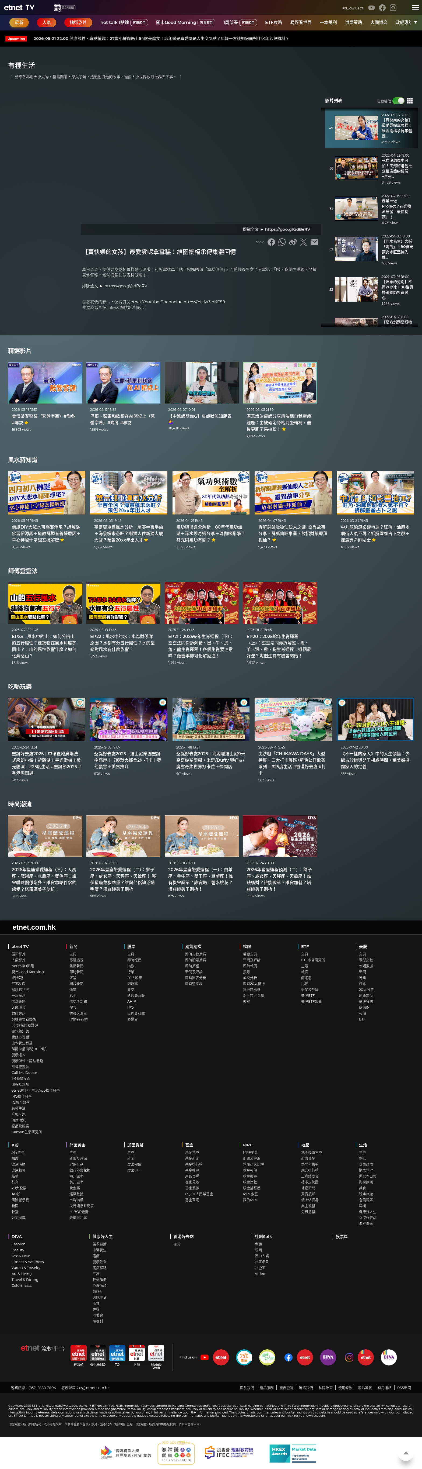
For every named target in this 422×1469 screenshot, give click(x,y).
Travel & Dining (25, 1279)
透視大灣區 (78, 1013)
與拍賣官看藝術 (24, 1019)
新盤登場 (308, 1158)
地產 (305, 1144)
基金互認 (192, 1200)
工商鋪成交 (310, 1176)
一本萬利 (328, 22)
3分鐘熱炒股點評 (25, 1025)
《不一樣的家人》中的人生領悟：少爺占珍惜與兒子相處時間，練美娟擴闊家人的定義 (375, 760)
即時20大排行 (254, 983)
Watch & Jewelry (26, 1267)
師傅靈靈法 (23, 571)
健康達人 (19, 1055)
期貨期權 (193, 946)
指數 (130, 966)
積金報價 (250, 1170)
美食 (362, 1188)
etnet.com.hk (33, 927)
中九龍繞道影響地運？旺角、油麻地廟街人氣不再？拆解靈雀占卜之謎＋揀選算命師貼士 (375, 534)
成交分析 (250, 977)
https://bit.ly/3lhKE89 (204, 301)
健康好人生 (368, 1211)
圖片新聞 (76, 983)
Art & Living (22, 1273)
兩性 (96, 1303)
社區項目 (262, 1262)
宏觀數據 (366, 966)
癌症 (96, 1256)
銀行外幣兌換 (79, 1170)
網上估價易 (310, 1200)
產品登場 (192, 1176)
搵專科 (98, 1321)
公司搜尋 (19, 1217)
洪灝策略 (353, 22)
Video (260, 1273)
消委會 (98, 1315)
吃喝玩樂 (20, 686)
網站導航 (365, 1387)
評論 (72, 977)
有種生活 (19, 1108)
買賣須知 (308, 1194)
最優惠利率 (78, 1217)
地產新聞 (308, 1188)
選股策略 (366, 1001)
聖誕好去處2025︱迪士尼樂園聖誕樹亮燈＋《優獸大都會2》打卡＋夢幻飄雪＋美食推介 (127, 760)
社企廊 (260, 1267)
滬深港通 (19, 1164)
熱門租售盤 (310, 1164)
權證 (247, 946)
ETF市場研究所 (313, 960)
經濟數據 (76, 1194)
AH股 (131, 1001)
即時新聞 (76, 972)
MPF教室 (250, 1194)
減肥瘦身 (100, 1297)
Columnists (21, 1285)
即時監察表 (194, 983)
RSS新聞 (404, 1387)
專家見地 (192, 1182)
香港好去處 (368, 1217)
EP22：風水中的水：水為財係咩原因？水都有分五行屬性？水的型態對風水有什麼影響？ (122, 643)
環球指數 (366, 960)
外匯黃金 (77, 1144)
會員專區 (366, 1200)
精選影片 (20, 350)
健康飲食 (100, 1262)
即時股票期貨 (195, 960)
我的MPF (250, 1200)
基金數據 (192, 1188)
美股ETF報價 (311, 1001)
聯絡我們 (306, 1387)
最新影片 (19, 954)
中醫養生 (100, 1250)
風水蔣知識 (23, 460)
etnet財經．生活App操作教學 (36, 1090)
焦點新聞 (76, 966)
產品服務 (267, 1387)
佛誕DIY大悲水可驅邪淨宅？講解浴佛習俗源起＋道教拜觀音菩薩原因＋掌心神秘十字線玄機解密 (46, 534)
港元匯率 (76, 1176)
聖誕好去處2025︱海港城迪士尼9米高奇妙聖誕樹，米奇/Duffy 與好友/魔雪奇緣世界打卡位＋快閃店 (210, 760)
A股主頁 (18, 1152)
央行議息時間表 (81, 1206)
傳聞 (72, 989)
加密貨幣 (135, 1144)
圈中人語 (262, 1256)
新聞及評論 (194, 972)
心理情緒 (100, 1285)
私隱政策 (326, 1387)
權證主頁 (250, 954)
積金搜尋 (250, 1176)
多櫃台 (132, 1019)
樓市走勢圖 (310, 1182)
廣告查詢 (286, 1387)
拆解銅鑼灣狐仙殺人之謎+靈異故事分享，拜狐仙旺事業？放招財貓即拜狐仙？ (292, 534)
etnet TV (20, 946)
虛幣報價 (134, 1164)
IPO (130, 1007)
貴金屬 (74, 1188)
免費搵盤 (308, 1211)
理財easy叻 (78, 1019)
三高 (96, 1273)
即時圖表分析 (195, 977)
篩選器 (306, 977)
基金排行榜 (194, 1164)
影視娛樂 (366, 1182)
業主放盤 (308, 1206)
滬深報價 (19, 1170)
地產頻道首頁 (311, 1152)
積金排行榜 (252, 1188)
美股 (363, 946)
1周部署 (240, 22)
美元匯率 (76, 1182)
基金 (189, 1144)
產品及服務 (20, 1126)
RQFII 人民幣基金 (199, 1194)
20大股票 (134, 977)
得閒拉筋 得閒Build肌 (29, 1049)
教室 (246, 1001)
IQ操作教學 (21, 1102)
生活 (363, 1144)
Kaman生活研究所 (27, 1132)
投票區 (342, 1236)
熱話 (362, 1158)
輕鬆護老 (100, 1279)
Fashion (19, 1244)
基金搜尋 (192, 1170)
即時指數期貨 (195, 954)
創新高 (132, 983)
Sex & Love (21, 1256)
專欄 (362, 1206)
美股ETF (308, 995)
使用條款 (345, 1387)
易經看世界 (301, 22)
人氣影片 (19, 960)
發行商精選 (252, 989)
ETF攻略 (273, 22)
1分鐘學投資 (21, 1078)
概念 (362, 983)
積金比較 (250, 1182)
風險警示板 (20, 1200)
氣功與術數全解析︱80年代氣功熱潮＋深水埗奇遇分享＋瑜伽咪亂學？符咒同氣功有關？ (210, 534)
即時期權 (192, 966)
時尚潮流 (20, 804)
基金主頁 (192, 1152)
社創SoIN (264, 1236)
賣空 (130, 989)
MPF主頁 (250, 1152)
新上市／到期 (253, 995)
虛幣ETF (134, 1170)
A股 (15, 1144)
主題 (304, 966)
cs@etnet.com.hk (94, 1387)
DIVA (17, 1236)
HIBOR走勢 (79, 1211)
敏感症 (98, 1291)
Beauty (18, 1250)
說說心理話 (20, 1037)
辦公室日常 (368, 1176)
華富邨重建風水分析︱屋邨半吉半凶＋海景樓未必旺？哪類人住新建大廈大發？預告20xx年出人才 (128, 534)
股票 (131, 946)
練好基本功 (20, 1084)
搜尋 (72, 1007)
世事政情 (366, 1164)
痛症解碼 (100, 1267)
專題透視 (76, 960)
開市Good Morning (185, 22)
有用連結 (385, 1387)
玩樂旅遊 (366, 1194)
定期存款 (76, 1164)
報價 (304, 972)
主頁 (72, 954)
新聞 (73, 946)
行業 (130, 972)
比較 (304, 983)
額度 (15, 1158)
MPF (247, 1144)
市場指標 (76, 1200)
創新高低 (366, 995)
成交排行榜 (310, 1170)
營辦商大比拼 (253, 1164)
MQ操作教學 (22, 1096)
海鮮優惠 (366, 1223)
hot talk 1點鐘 (124, 22)
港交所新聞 (78, 1001)
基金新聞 (192, 1158)
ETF (305, 946)
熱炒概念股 (136, 995)
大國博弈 (379, 22)
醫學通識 (100, 1244)
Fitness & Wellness (28, 1262)
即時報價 (134, 960)
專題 (258, 1244)
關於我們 (247, 1387)
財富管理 (366, 1170)
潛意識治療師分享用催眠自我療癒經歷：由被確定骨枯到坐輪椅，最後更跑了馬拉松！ (279, 423)
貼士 (72, 995)
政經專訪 (404, 22)
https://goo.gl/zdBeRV (125, 285)
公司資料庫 (136, 1013)
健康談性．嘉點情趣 (27, 1060)
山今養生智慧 (22, 1043)
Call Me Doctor (24, 1072)
